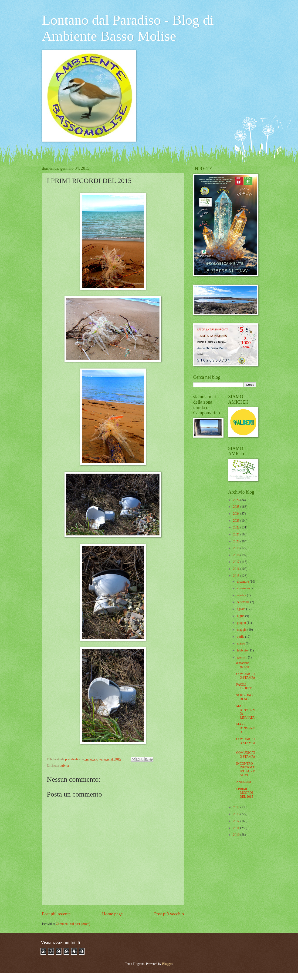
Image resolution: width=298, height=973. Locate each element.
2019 (236, 548)
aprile (241, 636)
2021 (236, 534)
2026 (236, 500)
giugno (242, 622)
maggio (242, 629)
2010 (236, 835)
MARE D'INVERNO (245, 728)
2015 (236, 576)
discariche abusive (242, 665)
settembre (243, 602)
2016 (236, 569)
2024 (236, 513)
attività (64, 765)
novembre (244, 588)
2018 (236, 555)
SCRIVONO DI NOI (244, 697)
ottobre (242, 595)
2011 (236, 828)
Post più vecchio (169, 913)
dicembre (243, 581)
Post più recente (56, 913)
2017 (236, 562)
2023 (236, 520)
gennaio (242, 657)
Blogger (167, 964)
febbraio (242, 650)
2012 (236, 821)
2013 (236, 814)
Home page (112, 913)
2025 (236, 506)
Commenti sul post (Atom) (73, 924)
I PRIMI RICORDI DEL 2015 (244, 792)
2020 (236, 541)
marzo (241, 643)
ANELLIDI (243, 782)
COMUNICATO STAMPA (245, 676)
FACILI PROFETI (244, 686)
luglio (241, 616)
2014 (236, 807)
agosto (241, 609)
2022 (236, 527)
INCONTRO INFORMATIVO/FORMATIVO (246, 769)
